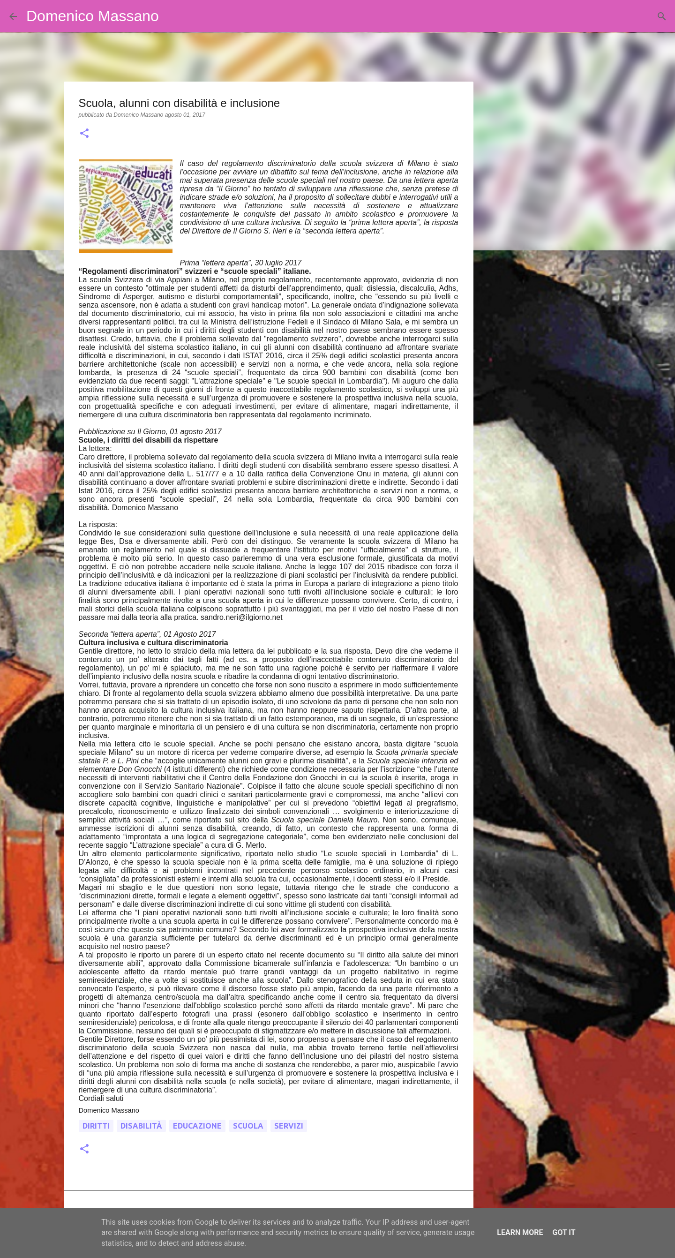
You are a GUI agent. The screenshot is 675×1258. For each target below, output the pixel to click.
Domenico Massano (92, 16)
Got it (563, 1232)
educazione (197, 1126)
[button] (84, 134)
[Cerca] (172, 16)
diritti (96, 1126)
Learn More (520, 1232)
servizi (288, 1126)
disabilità (141, 1126)
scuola (248, 1126)
